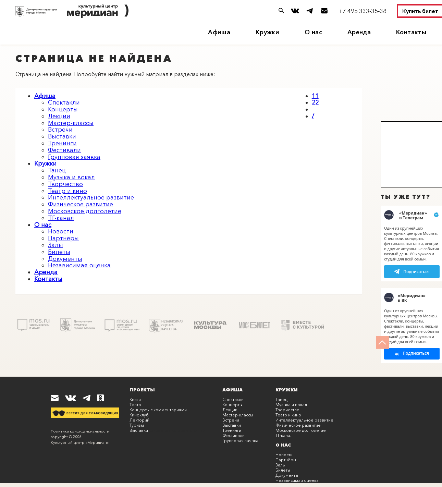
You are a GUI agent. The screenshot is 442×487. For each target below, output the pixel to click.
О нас (313, 32)
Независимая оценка (79, 265)
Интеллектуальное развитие (91, 197)
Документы (65, 259)
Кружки (267, 32)
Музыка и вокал (71, 177)
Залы (55, 245)
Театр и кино (67, 191)
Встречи (60, 129)
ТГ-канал (61, 218)
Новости (60, 231)
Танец (57, 170)
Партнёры (63, 238)
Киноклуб (139, 414)
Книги (135, 399)
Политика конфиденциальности (80, 431)
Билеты (59, 252)
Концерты (63, 109)
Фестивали (64, 150)
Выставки (62, 136)
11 (315, 96)
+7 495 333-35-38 (362, 10)
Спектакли (64, 102)
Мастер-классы (71, 123)
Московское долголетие (84, 211)
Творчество (65, 184)
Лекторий (139, 420)
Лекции (59, 116)
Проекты (142, 389)
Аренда (359, 32)
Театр (135, 404)
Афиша (219, 32)
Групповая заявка (74, 157)
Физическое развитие (80, 204)
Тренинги (62, 143)
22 (315, 102)
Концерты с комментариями (158, 409)
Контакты (411, 32)
